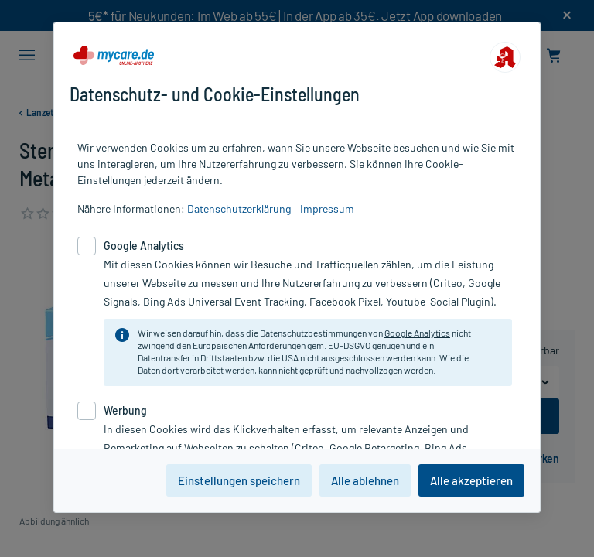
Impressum (327, 208)
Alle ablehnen (365, 480)
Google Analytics (417, 332)
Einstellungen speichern (239, 480)
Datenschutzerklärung (239, 208)
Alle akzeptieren (471, 480)
